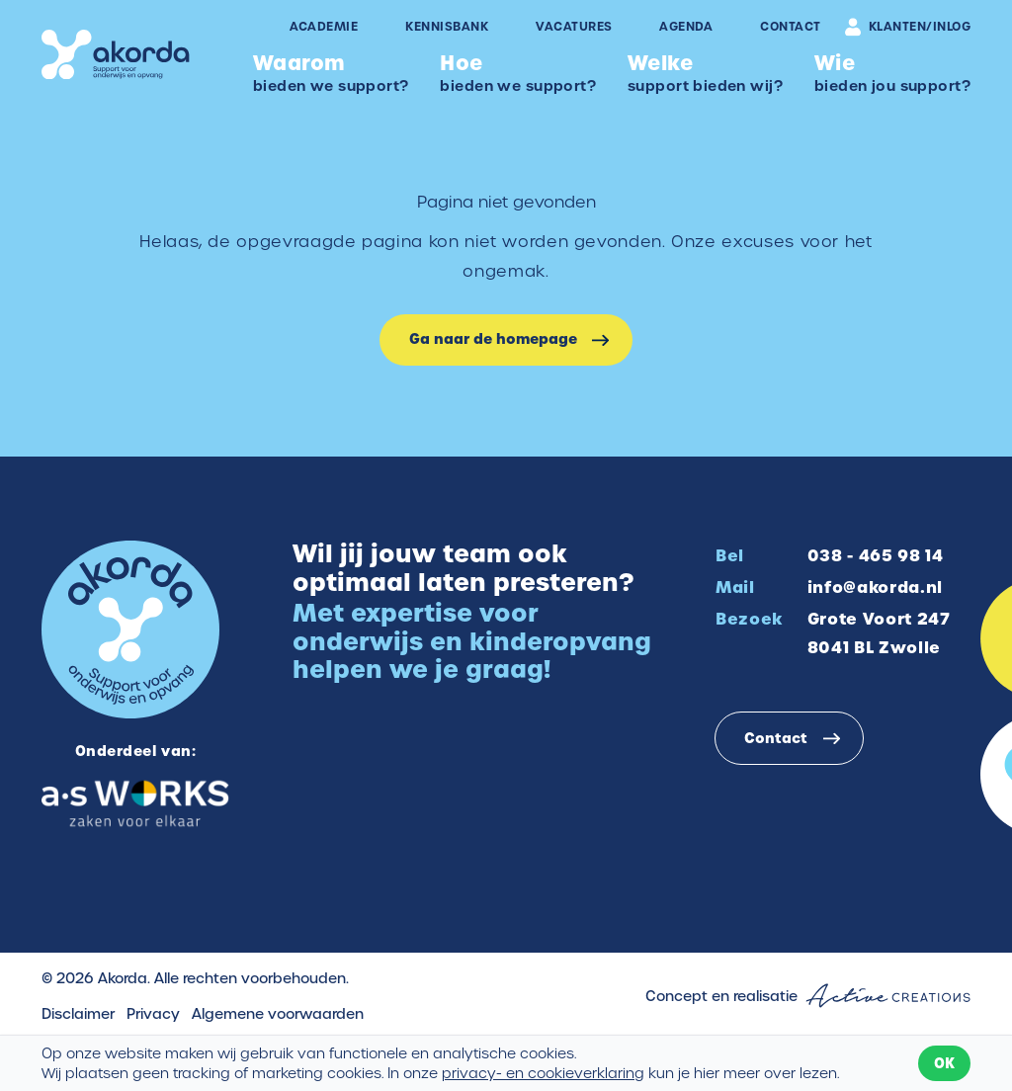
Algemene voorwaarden (278, 1014)
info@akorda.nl (875, 587)
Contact (790, 27)
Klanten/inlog (907, 27)
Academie (324, 27)
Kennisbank (446, 27)
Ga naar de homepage (493, 339)
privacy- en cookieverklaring (543, 1073)
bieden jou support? (892, 72)
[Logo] (116, 55)
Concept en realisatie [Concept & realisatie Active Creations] (807, 995)
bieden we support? (331, 72)
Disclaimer (78, 1014)
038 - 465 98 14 (875, 555)
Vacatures (574, 27)
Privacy (153, 1014)
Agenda (686, 27)
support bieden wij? (705, 72)
